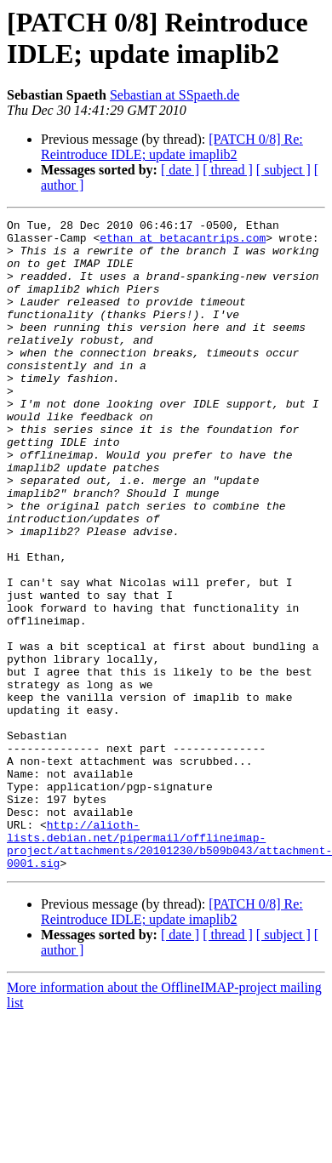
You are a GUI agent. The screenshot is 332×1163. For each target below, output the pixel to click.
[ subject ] (283, 169)
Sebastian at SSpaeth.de (174, 95)
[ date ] (180, 169)
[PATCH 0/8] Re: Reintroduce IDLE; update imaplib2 (172, 147)
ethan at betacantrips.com (183, 242)
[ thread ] (228, 169)
